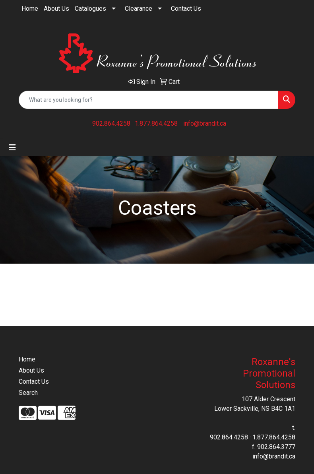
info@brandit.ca (204, 123)
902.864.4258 (111, 123)
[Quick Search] (149, 100)
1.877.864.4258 (156, 123)
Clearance (138, 8)
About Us (56, 8)
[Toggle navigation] (12, 147)
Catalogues (90, 8)
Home (29, 8)
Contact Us (186, 8)
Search (28, 392)
